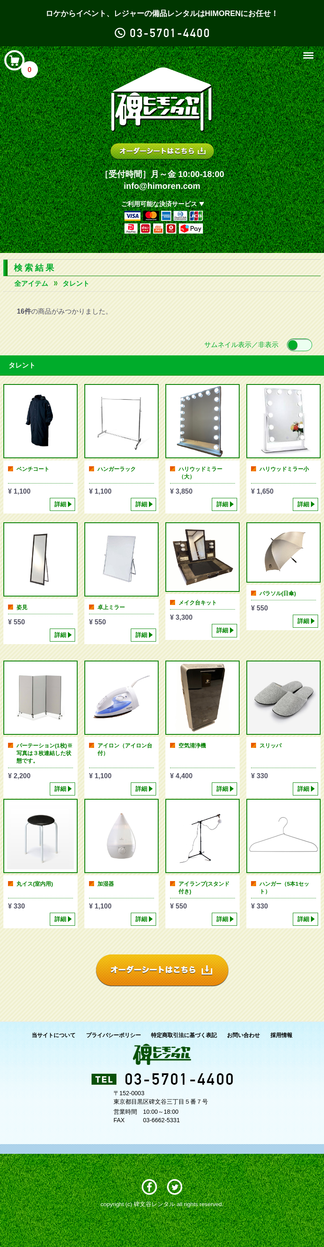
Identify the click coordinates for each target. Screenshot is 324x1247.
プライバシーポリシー (113, 1035)
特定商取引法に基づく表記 (184, 1035)
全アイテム (31, 283)
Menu (309, 51)
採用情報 (281, 1035)
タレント (75, 283)
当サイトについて (54, 1035)
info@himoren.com (162, 186)
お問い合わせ (243, 1035)
